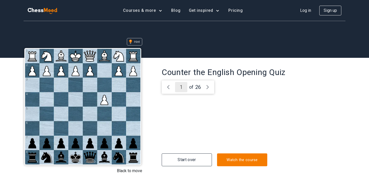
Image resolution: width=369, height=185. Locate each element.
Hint (137, 42)
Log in (305, 10)
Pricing (235, 10)
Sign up (330, 10)
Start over (187, 159)
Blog (175, 10)
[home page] (42, 10)
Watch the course (242, 160)
